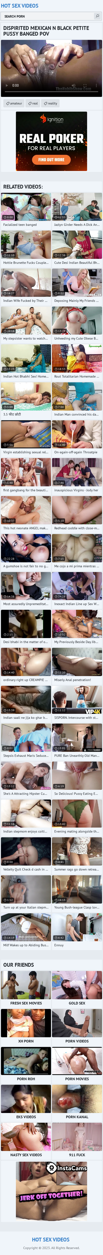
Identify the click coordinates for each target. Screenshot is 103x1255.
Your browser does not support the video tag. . (51, 68)
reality (52, 103)
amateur (16, 103)
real (35, 103)
